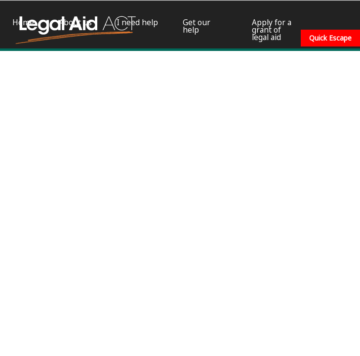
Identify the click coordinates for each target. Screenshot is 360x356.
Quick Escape (330, 38)
